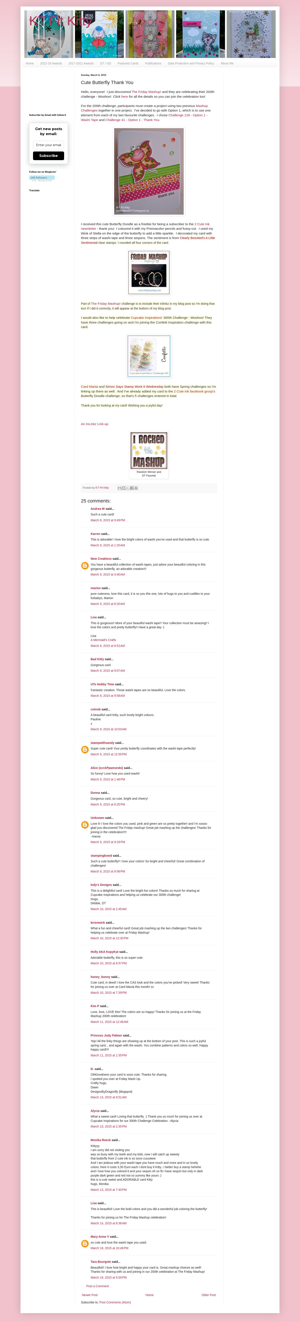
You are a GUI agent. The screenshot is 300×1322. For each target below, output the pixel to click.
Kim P (95, 1006)
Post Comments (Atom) (115, 1302)
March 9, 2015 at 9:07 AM (108, 670)
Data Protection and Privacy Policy (191, 63)
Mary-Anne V (100, 1236)
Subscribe (48, 156)
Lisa (94, 617)
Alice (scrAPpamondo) (107, 768)
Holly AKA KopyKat (104, 952)
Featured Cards (128, 63)
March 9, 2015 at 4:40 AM (108, 574)
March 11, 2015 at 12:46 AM (109, 1022)
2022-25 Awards (51, 63)
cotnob (96, 709)
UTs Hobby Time (102, 684)
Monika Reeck (101, 1140)
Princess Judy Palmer (106, 1035)
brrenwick (98, 922)
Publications (153, 63)
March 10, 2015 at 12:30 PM (109, 938)
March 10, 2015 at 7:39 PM (109, 992)
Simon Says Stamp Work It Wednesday (135, 386)
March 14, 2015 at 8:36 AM (108, 1223)
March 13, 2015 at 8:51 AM (108, 1097)
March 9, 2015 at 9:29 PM (108, 842)
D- (92, 1069)
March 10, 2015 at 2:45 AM (108, 909)
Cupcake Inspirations (146, 317)
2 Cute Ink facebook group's (194, 391)
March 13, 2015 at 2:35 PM (109, 1126)
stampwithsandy (102, 743)
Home (30, 63)
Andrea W (98, 508)
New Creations (101, 558)
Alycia (95, 1111)
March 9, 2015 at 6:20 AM (108, 604)
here (124, 96)
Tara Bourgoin (101, 1261)
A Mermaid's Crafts (103, 640)
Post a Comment (97, 1286)
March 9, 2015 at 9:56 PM (108, 871)
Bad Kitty (97, 659)
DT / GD (105, 63)
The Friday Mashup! (146, 92)
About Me (227, 63)
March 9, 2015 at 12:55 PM (109, 754)
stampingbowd (101, 855)
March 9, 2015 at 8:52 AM (108, 645)
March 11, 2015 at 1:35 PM (109, 1055)
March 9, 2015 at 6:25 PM (108, 804)
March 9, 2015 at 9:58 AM (108, 695)
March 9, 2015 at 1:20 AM (108, 545)
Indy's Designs (101, 885)
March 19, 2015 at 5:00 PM (109, 1277)
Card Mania (89, 386)
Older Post (209, 1295)
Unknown (97, 818)
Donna (95, 792)
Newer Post (90, 1295)
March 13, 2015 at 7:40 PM (109, 1189)
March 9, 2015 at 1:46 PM (108, 779)
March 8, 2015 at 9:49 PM (108, 520)
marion (96, 588)
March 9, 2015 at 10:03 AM (108, 729)
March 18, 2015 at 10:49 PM (109, 1248)
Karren (95, 534)
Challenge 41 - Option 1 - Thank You (132, 120)
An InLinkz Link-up (94, 424)
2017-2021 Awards (81, 63)
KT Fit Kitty (60, 21)
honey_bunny (100, 977)
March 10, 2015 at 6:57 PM (109, 963)
